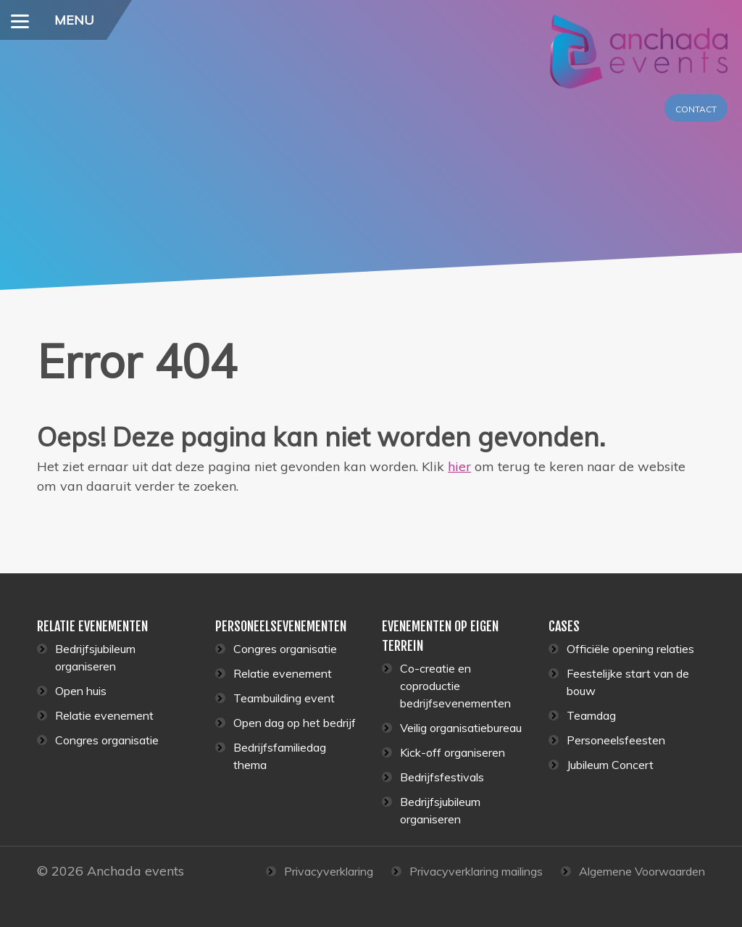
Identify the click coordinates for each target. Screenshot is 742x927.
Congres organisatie (107, 740)
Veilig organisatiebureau (461, 727)
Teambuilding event (284, 698)
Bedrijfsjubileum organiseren (95, 657)
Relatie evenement (104, 715)
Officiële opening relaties (630, 648)
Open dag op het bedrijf (294, 722)
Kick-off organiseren (452, 752)
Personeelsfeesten (616, 740)
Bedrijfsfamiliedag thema (279, 756)
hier (459, 466)
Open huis (81, 690)
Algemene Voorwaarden (642, 871)
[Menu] (20, 20)
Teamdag (591, 715)
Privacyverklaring (328, 871)
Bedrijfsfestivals (442, 777)
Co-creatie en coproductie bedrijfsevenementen (455, 685)
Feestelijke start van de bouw (628, 682)
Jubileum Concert (610, 764)
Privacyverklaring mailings (476, 871)
